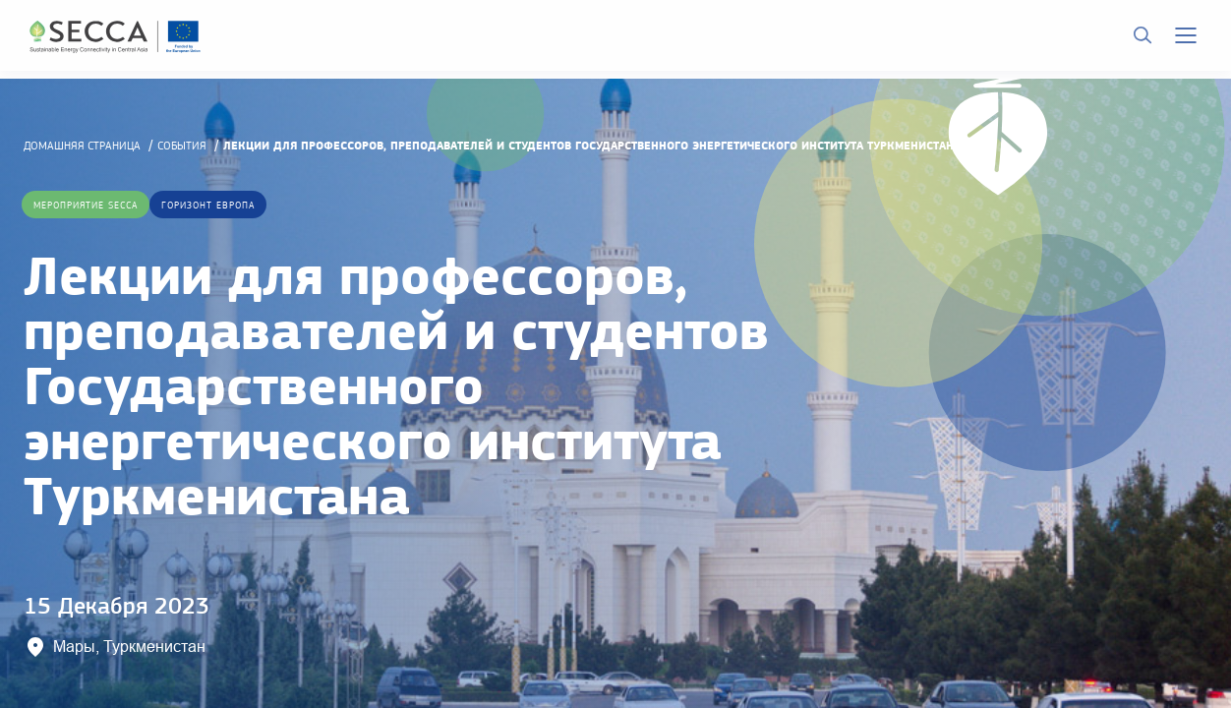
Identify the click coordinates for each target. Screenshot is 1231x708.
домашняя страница (82, 145)
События (181, 145)
